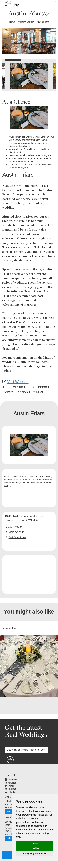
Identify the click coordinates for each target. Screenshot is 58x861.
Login (7, 825)
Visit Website (18, 382)
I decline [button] (35, 848)
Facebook (11, 779)
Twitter (9, 786)
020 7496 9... (16, 526)
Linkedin (10, 792)
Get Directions (17, 537)
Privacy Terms (11, 804)
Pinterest (10, 789)
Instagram (11, 783)
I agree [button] (34, 843)
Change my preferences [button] (34, 853)
